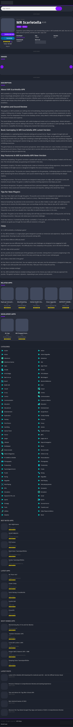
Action (22, 20)
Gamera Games (20, 38)
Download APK (7, 34)
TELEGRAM (6, 38)
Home (18, 20)
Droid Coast (4, 724)
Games (25, 27)
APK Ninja (19, 722)
